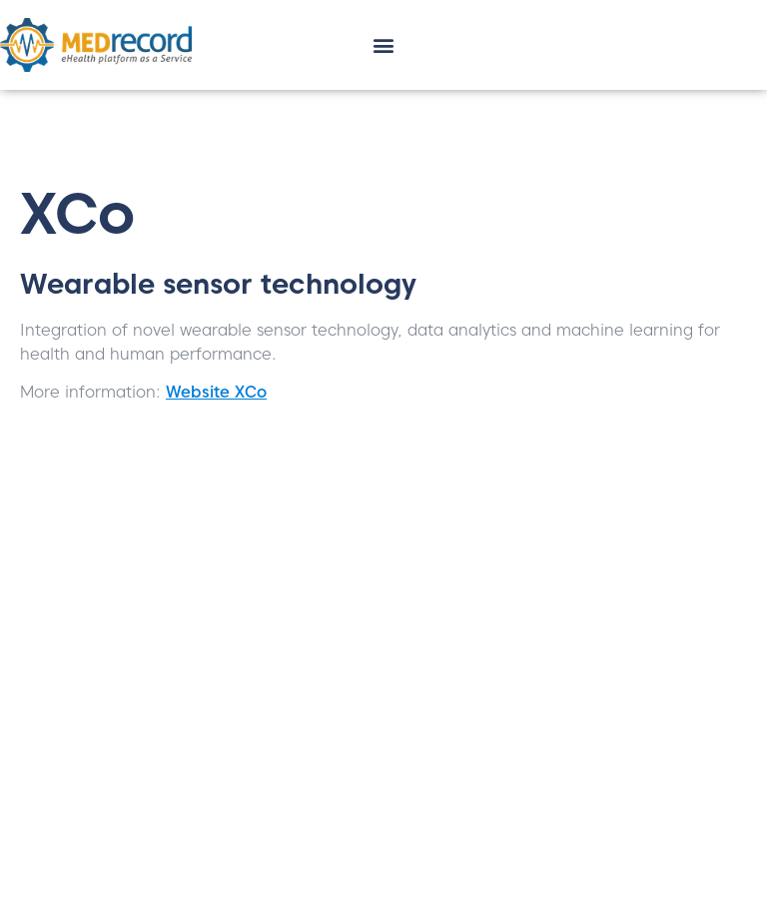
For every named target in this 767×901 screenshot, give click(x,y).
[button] (384, 45)
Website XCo (216, 392)
